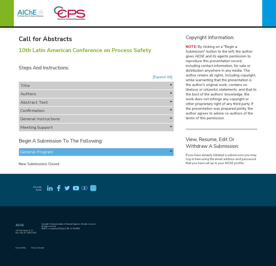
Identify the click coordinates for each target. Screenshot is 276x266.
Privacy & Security (37, 248)
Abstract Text (96, 102)
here (198, 159)
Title (96, 85)
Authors (96, 94)
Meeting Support (96, 127)
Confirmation (96, 110)
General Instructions (96, 119)
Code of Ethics (21, 248)
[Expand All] (162, 77)
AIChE (20, 225)
